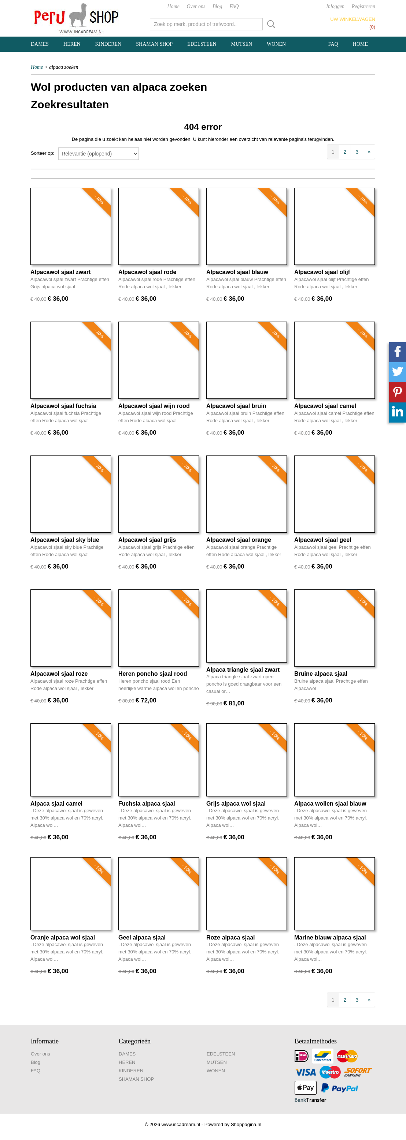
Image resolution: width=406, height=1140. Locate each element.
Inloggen (335, 6)
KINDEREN (108, 44)
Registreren (363, 6)
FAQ (234, 6)
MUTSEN (241, 44)
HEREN (72, 44)
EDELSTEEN (201, 44)
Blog (217, 6)
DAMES (40, 44)
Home (173, 6)
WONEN (276, 44)
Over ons (196, 6)
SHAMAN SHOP (154, 44)
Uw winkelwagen (352, 19)
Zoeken (269, 24)
